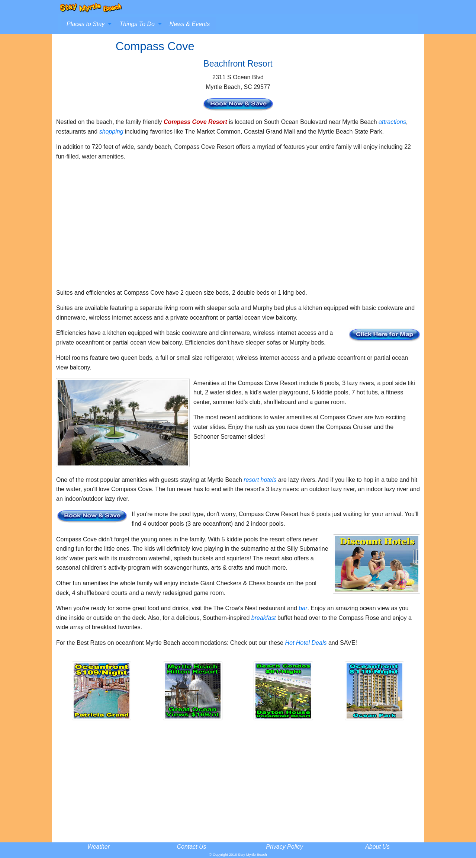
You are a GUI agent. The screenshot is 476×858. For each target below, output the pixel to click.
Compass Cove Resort (195, 122)
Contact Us (191, 846)
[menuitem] (87, 24)
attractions (392, 122)
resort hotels (260, 480)
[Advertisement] (238, 228)
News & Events (190, 24)
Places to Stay (85, 24)
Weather (98, 846)
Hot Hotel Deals (306, 643)
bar (303, 608)
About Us (377, 846)
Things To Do (137, 24)
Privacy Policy (284, 846)
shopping (111, 131)
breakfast (263, 618)
